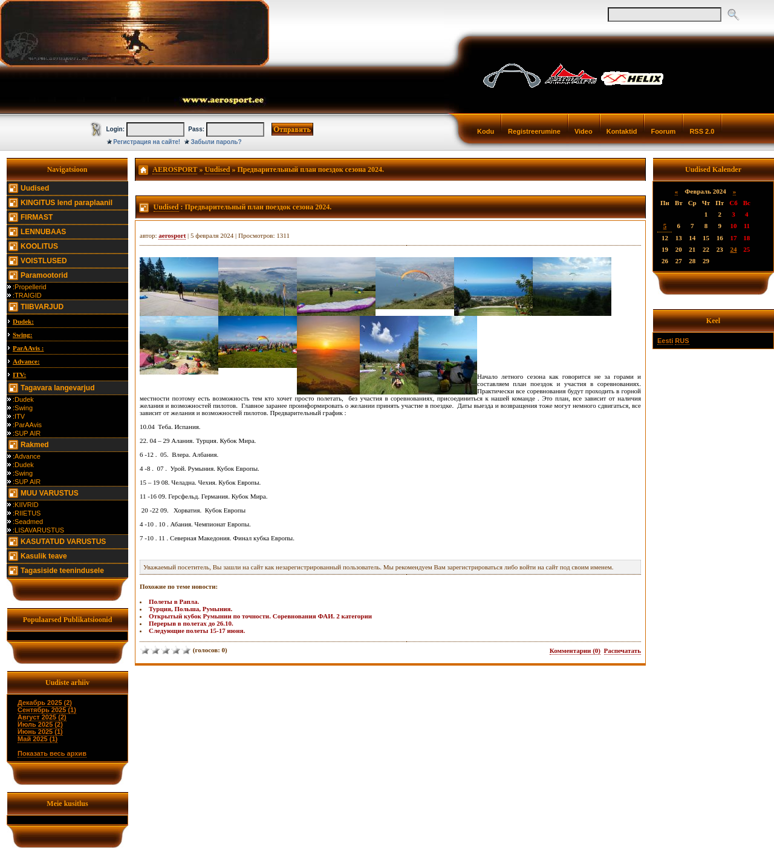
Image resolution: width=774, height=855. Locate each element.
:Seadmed (28, 521)
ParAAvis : (28, 348)
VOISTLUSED (44, 261)
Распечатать (622, 650)
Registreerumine (534, 131)
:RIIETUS (27, 513)
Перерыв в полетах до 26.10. (191, 623)
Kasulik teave (44, 556)
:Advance (27, 456)
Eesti (665, 340)
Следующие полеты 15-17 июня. (197, 630)
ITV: (19, 374)
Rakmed (35, 445)
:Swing (23, 407)
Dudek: (23, 321)
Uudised (35, 188)
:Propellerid (30, 286)
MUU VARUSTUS (50, 493)
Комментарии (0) (575, 650)
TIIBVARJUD (42, 307)
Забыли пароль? (216, 142)
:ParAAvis (27, 424)
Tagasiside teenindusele (62, 570)
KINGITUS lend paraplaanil (66, 202)
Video (583, 131)
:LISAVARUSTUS (38, 530)
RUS (682, 340)
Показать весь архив (52, 753)
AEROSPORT (174, 169)
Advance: (26, 361)
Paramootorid (44, 275)
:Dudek (23, 399)
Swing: (22, 334)
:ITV (19, 416)
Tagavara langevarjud (58, 388)
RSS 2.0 (701, 131)
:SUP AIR (27, 433)
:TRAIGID (27, 295)
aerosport (172, 235)
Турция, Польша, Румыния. (190, 608)
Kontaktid (622, 131)
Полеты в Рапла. (174, 601)
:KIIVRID (26, 504)
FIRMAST (37, 217)
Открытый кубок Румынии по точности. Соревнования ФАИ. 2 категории (260, 616)
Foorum (663, 131)
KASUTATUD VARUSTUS (63, 541)
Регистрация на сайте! (146, 142)
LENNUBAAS (43, 232)
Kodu (485, 131)
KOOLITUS (39, 246)
